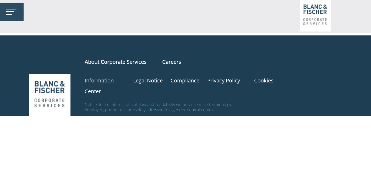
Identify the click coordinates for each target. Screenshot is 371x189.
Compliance (185, 80)
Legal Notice (148, 80)
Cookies (264, 80)
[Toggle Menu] (11, 12)
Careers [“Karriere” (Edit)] (171, 61)
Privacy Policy (223, 80)
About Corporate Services (115, 61)
